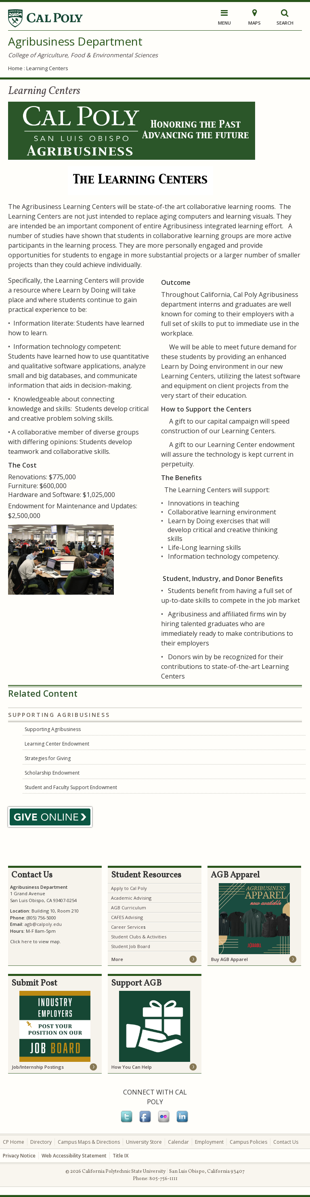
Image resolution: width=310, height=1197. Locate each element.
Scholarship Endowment (52, 772)
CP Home (13, 1142)
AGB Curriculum (128, 908)
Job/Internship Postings (38, 1067)
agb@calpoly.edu (43, 924)
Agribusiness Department (75, 41)
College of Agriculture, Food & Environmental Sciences (83, 55)
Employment (209, 1142)
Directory (41, 1142)
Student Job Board (130, 946)
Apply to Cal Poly (129, 888)
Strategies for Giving (48, 758)
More (117, 959)
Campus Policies (248, 1142)
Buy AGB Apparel (229, 959)
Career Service (127, 927)
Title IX (120, 1155)
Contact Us (285, 1142)
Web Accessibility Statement (74, 1155)
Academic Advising (131, 898)
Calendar (178, 1142)
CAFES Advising (127, 917)
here (26, 941)
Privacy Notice (19, 1155)
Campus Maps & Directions (89, 1142)
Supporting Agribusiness (53, 729)
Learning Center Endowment (57, 743)
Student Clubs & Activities (138, 937)
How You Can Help (131, 1067)
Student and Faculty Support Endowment (71, 787)
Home (15, 68)
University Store (144, 1142)
